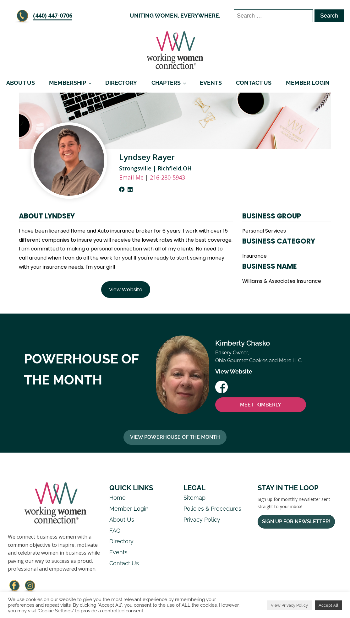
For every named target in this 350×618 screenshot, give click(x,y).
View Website (125, 289)
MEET (260, 405)
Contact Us (253, 82)
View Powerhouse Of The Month (175, 437)
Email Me (131, 177)
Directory (121, 82)
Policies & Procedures (212, 508)
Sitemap (194, 497)
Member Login (308, 82)
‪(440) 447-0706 (52, 15)
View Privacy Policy (289, 605)
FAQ (114, 530)
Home (117, 497)
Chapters (166, 82)
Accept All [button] (328, 605)
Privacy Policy (201, 519)
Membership (67, 82)
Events (211, 82)
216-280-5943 (167, 177)
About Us (20, 82)
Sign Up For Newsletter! (296, 521)
